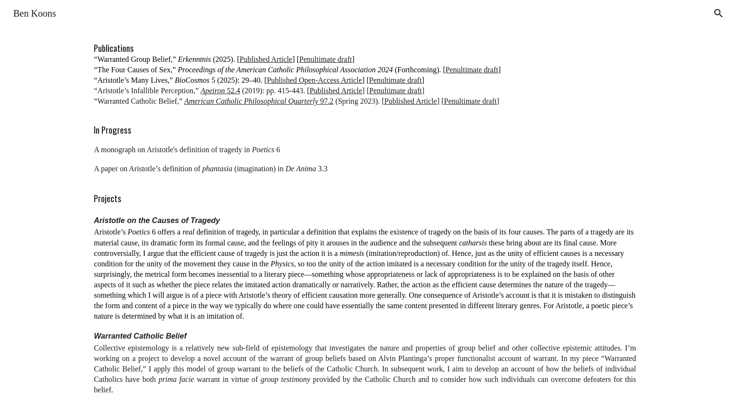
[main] (365, 223)
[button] (718, 13)
